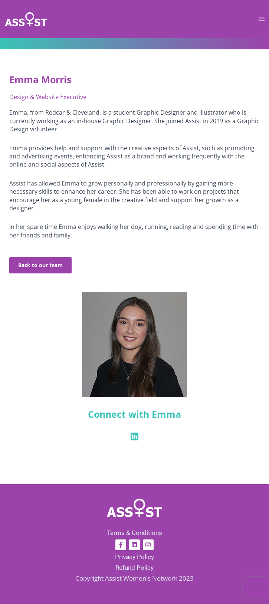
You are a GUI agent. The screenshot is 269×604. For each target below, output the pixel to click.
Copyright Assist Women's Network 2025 (134, 578)
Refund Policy (134, 567)
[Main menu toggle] (261, 19)
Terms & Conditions (134, 532)
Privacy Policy (134, 557)
